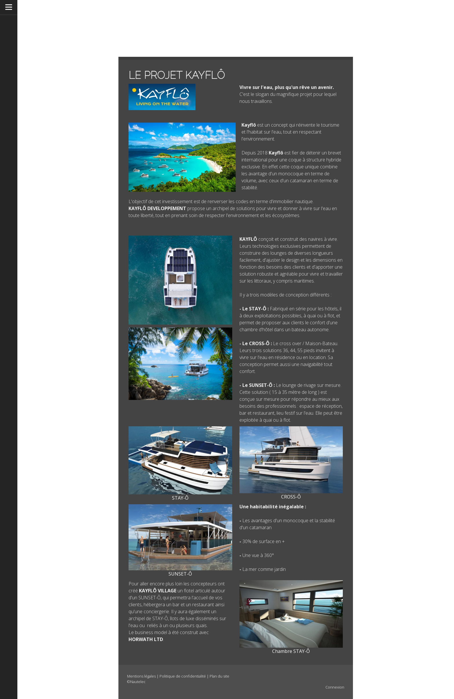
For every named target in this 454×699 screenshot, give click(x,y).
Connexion (334, 687)
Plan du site (219, 676)
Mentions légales (141, 676)
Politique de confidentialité (183, 676)
